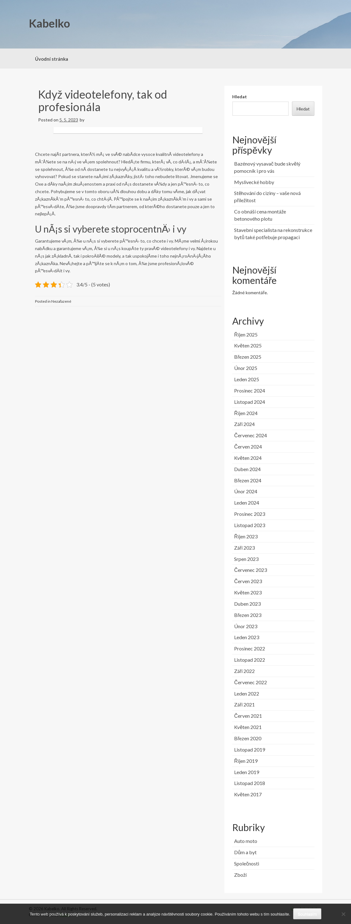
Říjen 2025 (246, 334)
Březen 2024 (247, 480)
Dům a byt (245, 852)
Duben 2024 (247, 469)
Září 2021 (244, 704)
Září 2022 (244, 671)
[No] (343, 914)
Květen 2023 (248, 592)
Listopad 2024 (249, 402)
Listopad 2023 (249, 525)
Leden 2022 (246, 693)
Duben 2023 (247, 604)
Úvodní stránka (51, 59)
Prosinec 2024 (249, 390)
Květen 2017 (248, 794)
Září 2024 (244, 424)
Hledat (239, 96)
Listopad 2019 (249, 749)
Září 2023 (244, 548)
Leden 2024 (246, 503)
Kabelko (49, 23)
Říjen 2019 (246, 761)
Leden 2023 (246, 637)
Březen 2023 (247, 615)
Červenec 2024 (250, 435)
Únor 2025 (245, 368)
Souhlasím (307, 914)
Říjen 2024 (246, 413)
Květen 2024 (248, 458)
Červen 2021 (248, 716)
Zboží (240, 875)
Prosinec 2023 (249, 514)
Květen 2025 (248, 345)
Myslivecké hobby (254, 182)
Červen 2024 (248, 446)
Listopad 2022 (249, 660)
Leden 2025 (246, 379)
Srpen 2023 (246, 559)
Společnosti (246, 863)
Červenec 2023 (250, 570)
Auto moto (245, 841)
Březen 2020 (247, 738)
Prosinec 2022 (249, 648)
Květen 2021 (248, 727)
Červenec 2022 (250, 682)
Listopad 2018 (249, 783)
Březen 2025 (247, 357)
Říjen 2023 (246, 536)
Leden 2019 (246, 772)
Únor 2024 (245, 491)
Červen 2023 (248, 581)
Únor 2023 (245, 626)
